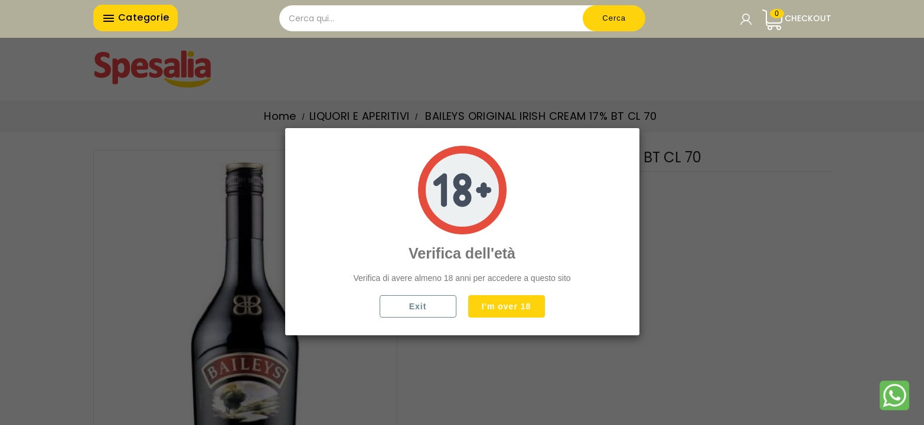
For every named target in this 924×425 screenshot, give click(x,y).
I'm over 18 (506, 306)
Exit (418, 306)
